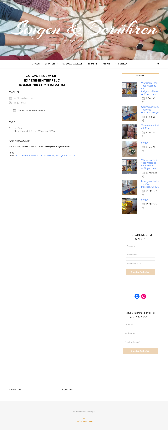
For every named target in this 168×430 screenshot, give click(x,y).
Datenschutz (15, 389)
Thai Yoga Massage (71, 63)
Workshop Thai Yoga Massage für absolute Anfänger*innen (149, 164)
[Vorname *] (140, 246)
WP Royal (91, 411)
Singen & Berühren (84, 28)
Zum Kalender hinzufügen (28, 110)
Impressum (67, 389)
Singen (36, 63)
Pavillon (18, 128)
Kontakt (123, 63)
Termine (93, 63)
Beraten (50, 63)
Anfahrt (108, 63)
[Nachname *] (140, 255)
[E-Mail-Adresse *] (140, 263)
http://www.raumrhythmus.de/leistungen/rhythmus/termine (46, 155)
